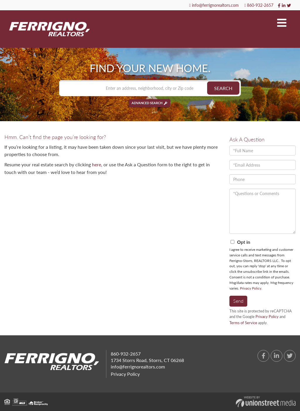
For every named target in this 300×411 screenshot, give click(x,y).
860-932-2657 (258, 5)
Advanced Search (147, 103)
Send (238, 301)
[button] (223, 88)
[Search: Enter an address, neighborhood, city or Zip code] (150, 88)
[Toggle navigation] (282, 23)
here (96, 164)
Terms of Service (243, 322)
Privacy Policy (250, 288)
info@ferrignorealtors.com (214, 5)
